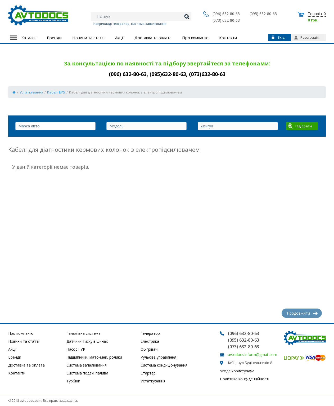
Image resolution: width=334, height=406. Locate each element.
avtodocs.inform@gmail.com (252, 354)
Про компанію (195, 37)
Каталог (23, 37)
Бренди (54, 37)
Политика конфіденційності (244, 378)
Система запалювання (86, 365)
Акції (119, 37)
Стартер (148, 373)
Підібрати (300, 125)
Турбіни (73, 380)
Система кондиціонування (164, 365)
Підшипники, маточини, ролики (94, 357)
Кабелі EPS (56, 92)
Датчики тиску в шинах (87, 341)
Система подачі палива (87, 373)
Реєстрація (306, 37)
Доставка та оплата (152, 37)
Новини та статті (88, 37)
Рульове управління (158, 357)
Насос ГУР (75, 349)
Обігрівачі (149, 349)
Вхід (278, 37)
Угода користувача (237, 370)
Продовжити (302, 313)
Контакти (228, 37)
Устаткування (31, 92)
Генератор (150, 333)
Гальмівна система (83, 333)
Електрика (150, 341)
